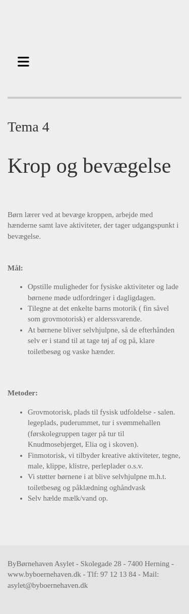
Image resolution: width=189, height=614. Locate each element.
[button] (26, 61)
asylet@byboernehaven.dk (48, 585)
